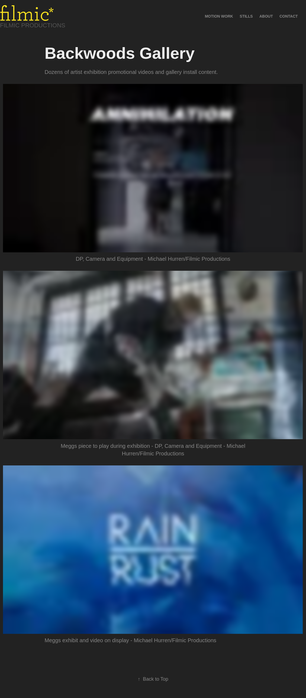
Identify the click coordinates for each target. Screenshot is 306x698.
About (266, 16)
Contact (288, 16)
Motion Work (219, 16)
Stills (246, 16)
